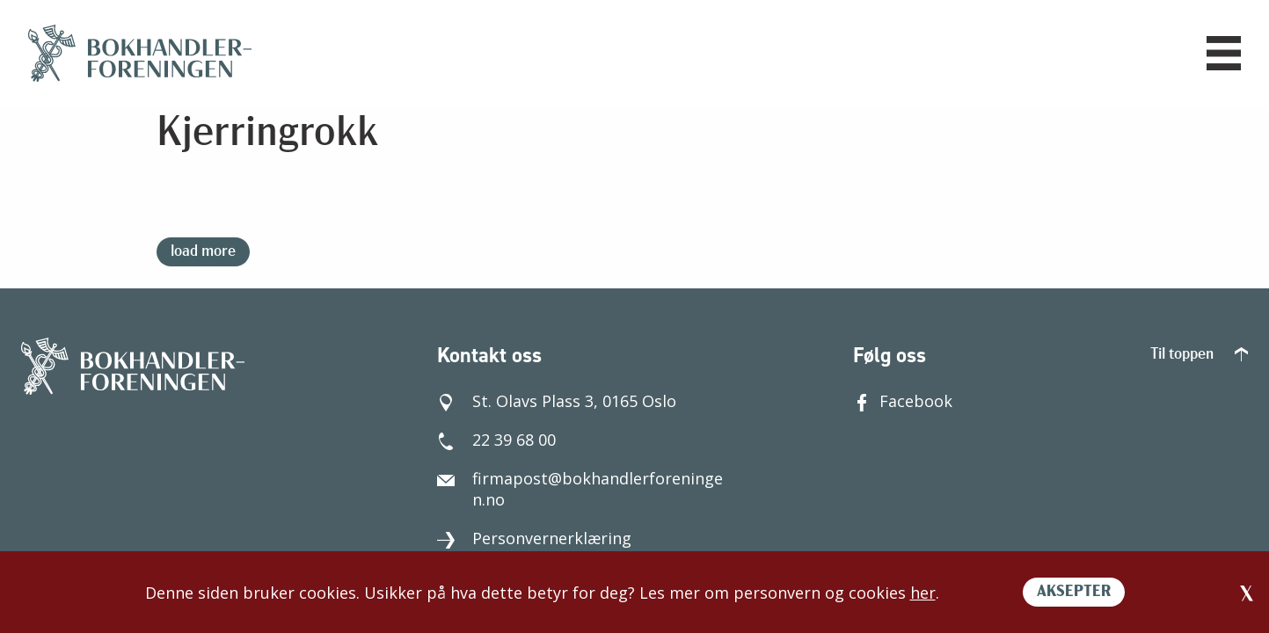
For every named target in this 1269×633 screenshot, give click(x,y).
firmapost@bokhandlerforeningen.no (580, 489)
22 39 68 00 (496, 439)
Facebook (902, 400)
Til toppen (1199, 354)
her (923, 592)
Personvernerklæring (534, 538)
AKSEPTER (1074, 592)
